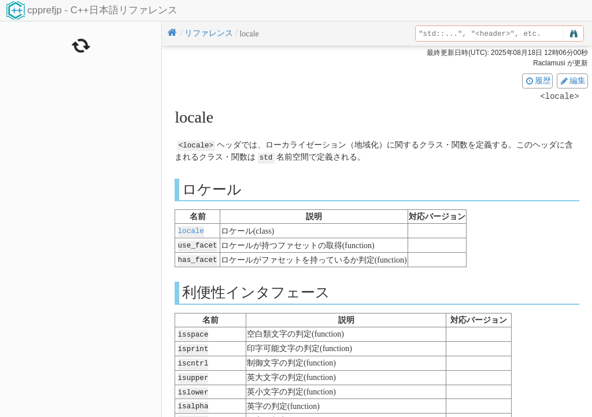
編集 (572, 80)
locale (191, 230)
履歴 (537, 80)
